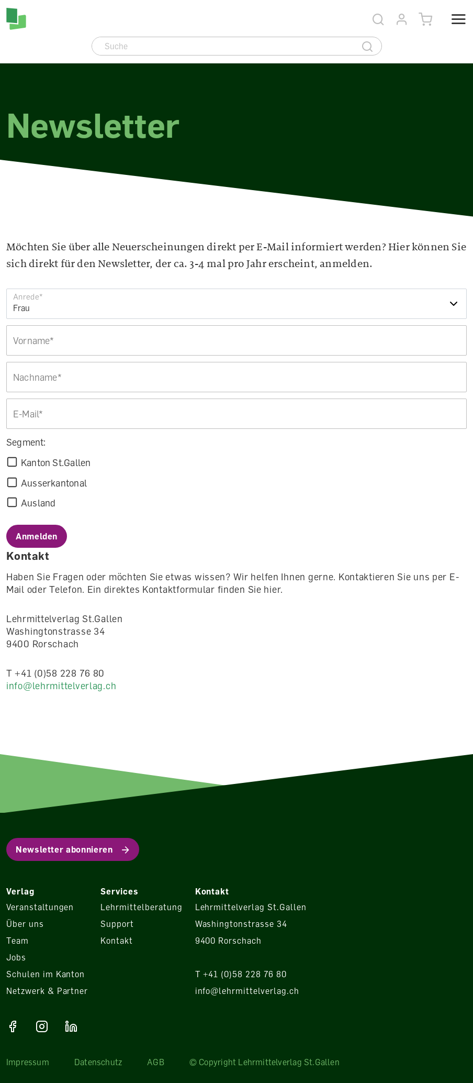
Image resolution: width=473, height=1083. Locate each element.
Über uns (25, 924)
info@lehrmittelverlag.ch (61, 685)
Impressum (27, 1062)
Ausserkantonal (54, 483)
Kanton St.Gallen (56, 462)
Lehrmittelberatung (141, 907)
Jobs (16, 957)
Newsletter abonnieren (64, 849)
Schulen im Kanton (45, 974)
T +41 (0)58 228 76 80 (241, 974)
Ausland (38, 503)
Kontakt (116, 940)
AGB (155, 1062)
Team (17, 940)
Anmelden (37, 536)
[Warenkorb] (425, 19)
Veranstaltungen (40, 907)
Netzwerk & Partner (47, 991)
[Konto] (402, 19)
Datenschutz (98, 1062)
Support (117, 924)
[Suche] (223, 46)
